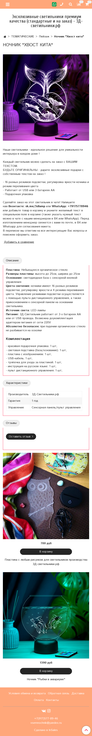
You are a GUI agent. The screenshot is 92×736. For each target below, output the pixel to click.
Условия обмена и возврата (27, 693)
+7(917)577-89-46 (46, 718)
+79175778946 (78, 206)
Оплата (39, 700)
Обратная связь (58, 693)
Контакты (52, 700)
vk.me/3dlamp (35, 206)
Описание (12, 260)
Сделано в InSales (46, 730)
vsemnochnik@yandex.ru (46, 723)
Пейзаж (44, 36)
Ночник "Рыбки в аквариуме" (46, 679)
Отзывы (11, 423)
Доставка (78, 693)
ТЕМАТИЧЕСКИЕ (22, 36)
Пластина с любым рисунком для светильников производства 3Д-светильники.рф (46, 562)
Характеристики (16, 383)
